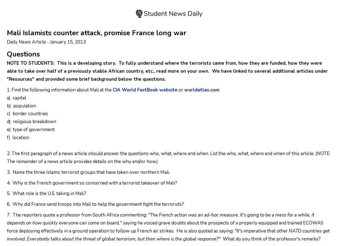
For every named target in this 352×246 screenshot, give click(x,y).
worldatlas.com (201, 90)
